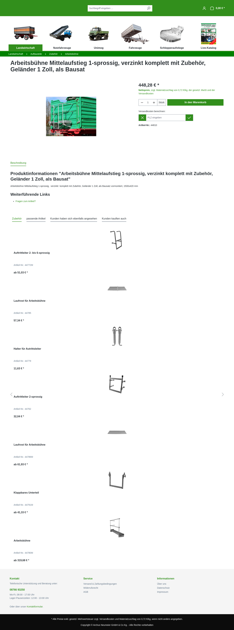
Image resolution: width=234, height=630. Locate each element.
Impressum (162, 592)
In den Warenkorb (195, 102)
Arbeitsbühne (22, 540)
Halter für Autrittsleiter (27, 348)
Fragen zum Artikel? (26, 201)
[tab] (18, 163)
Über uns (161, 584)
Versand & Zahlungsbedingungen (100, 584)
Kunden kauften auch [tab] (114, 218)
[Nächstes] (222, 394)
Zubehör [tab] (17, 218)
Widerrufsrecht (90, 588)
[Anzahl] (148, 102)
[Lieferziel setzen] (189, 117)
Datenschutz (163, 588)
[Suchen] (148, 8)
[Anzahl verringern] (142, 102)
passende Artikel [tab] (35, 218)
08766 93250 (17, 589)
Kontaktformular (35, 606)
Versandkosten (106, 619)
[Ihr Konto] (204, 8)
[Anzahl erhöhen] (154, 102)
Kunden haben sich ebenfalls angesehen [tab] (73, 218)
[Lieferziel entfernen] (142, 117)
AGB (85, 592)
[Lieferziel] (166, 117)
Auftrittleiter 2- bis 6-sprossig (32, 252)
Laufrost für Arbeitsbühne (30, 300)
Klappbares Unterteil (26, 492)
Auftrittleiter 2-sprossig (28, 396)
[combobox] (116, 8)
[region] (71, 116)
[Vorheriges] (11, 394)
